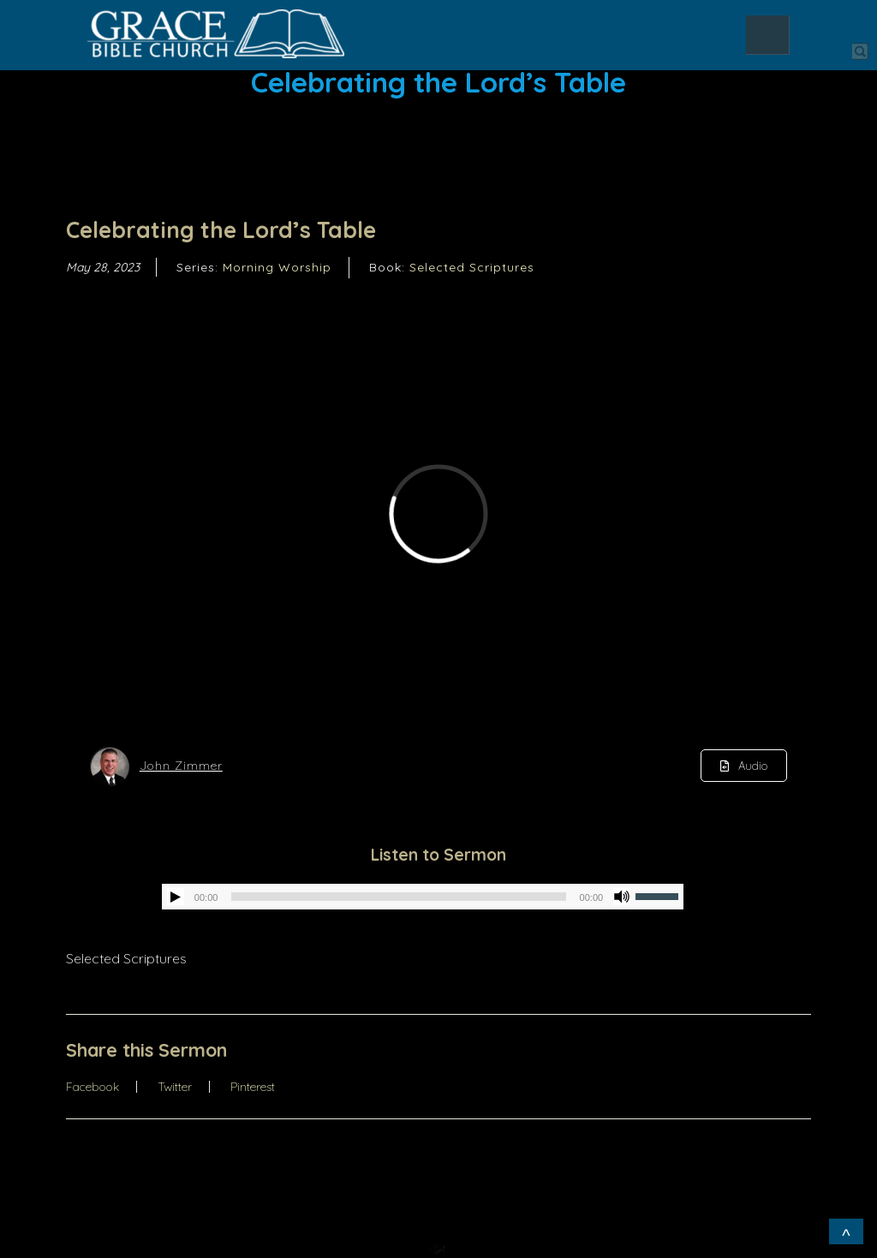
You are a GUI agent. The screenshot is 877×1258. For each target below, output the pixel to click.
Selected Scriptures (471, 267)
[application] (422, 896)
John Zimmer (181, 765)
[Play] (175, 896)
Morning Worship (277, 267)
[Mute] (621, 896)
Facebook (92, 1087)
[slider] (398, 896)
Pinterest (252, 1087)
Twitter (175, 1087)
